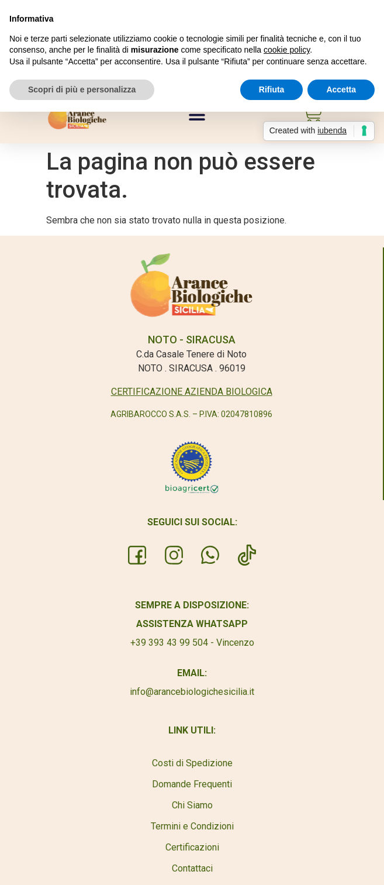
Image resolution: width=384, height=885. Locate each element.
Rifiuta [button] (272, 89)
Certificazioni (192, 847)
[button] (197, 114)
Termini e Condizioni (192, 826)
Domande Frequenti (192, 784)
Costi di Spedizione (192, 763)
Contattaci (192, 868)
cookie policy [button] (287, 49)
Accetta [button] (341, 89)
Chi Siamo (192, 805)
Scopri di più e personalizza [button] (82, 89)
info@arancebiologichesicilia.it (192, 691)
